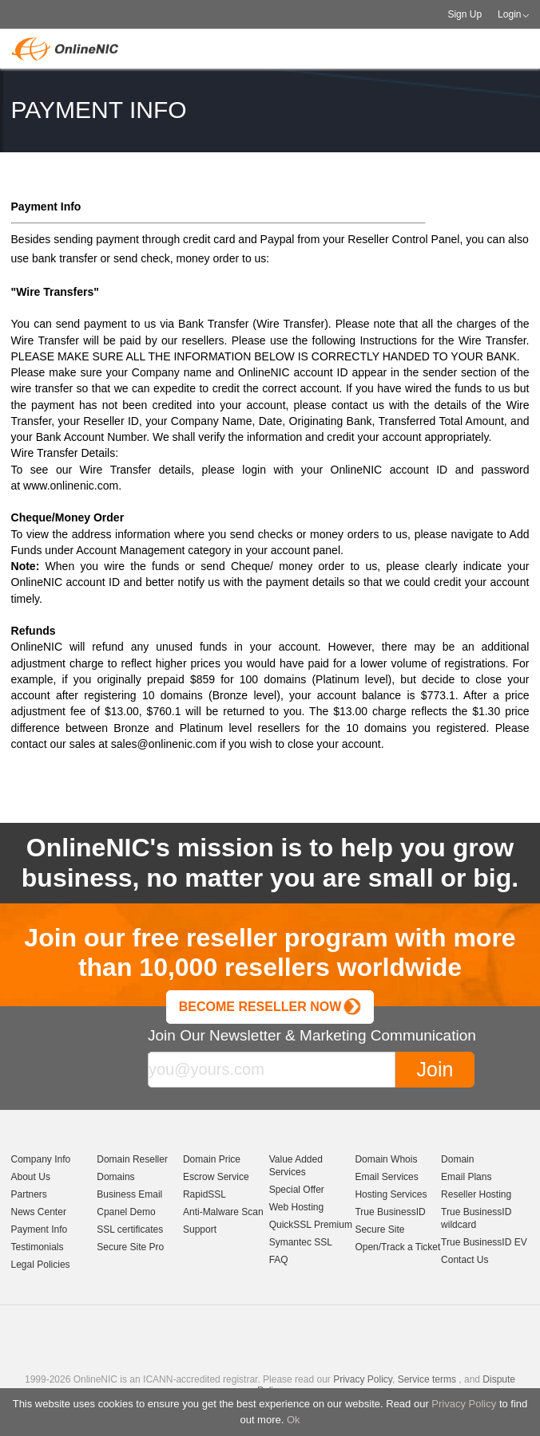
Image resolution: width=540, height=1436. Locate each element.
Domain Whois (386, 1159)
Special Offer (296, 1189)
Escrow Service (216, 1176)
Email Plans (466, 1176)
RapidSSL (204, 1194)
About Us (30, 1176)
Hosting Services (391, 1194)
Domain (457, 1159)
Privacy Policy (463, 1404)
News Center (38, 1212)
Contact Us (464, 1259)
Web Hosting (296, 1207)
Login (509, 14)
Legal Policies (40, 1264)
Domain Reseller (132, 1159)
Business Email (129, 1194)
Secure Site (379, 1229)
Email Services (386, 1176)
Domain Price (211, 1159)
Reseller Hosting (476, 1194)
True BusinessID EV (484, 1242)
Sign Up (464, 14)
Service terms (427, 1379)
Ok (293, 1420)
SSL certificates (130, 1229)
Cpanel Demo (126, 1212)
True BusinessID (390, 1212)
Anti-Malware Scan (223, 1212)
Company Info (41, 1159)
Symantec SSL (300, 1242)
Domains (115, 1176)
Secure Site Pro (130, 1247)
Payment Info (39, 1229)
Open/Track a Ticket (397, 1247)
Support (199, 1229)
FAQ (278, 1259)
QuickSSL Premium (310, 1224)
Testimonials (37, 1247)
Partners (29, 1194)
